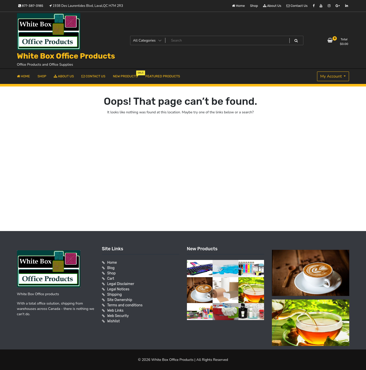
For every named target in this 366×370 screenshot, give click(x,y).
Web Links (115, 310)
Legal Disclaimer (120, 284)
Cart (110, 278)
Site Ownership (119, 300)
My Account (331, 76)
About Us (272, 6)
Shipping (114, 294)
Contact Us (296, 6)
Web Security (118, 316)
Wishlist (113, 321)
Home (238, 6)
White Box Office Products (66, 56)
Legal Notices (118, 289)
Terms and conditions (125, 305)
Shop (254, 6)
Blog (111, 268)
